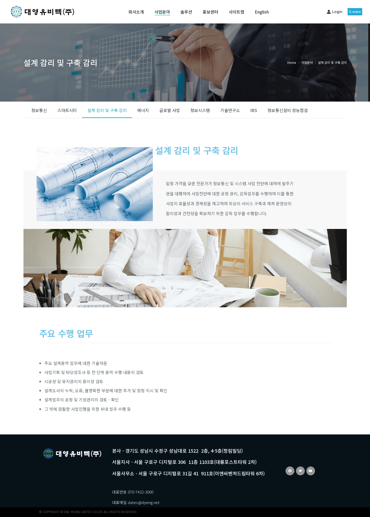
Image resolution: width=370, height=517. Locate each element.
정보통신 (39, 110)
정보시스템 (200, 110)
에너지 (143, 110)
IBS (253, 110)
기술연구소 (230, 110)
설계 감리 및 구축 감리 (107, 110)
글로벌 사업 (169, 110)
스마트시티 (67, 110)
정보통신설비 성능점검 (288, 110)
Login (334, 11)
